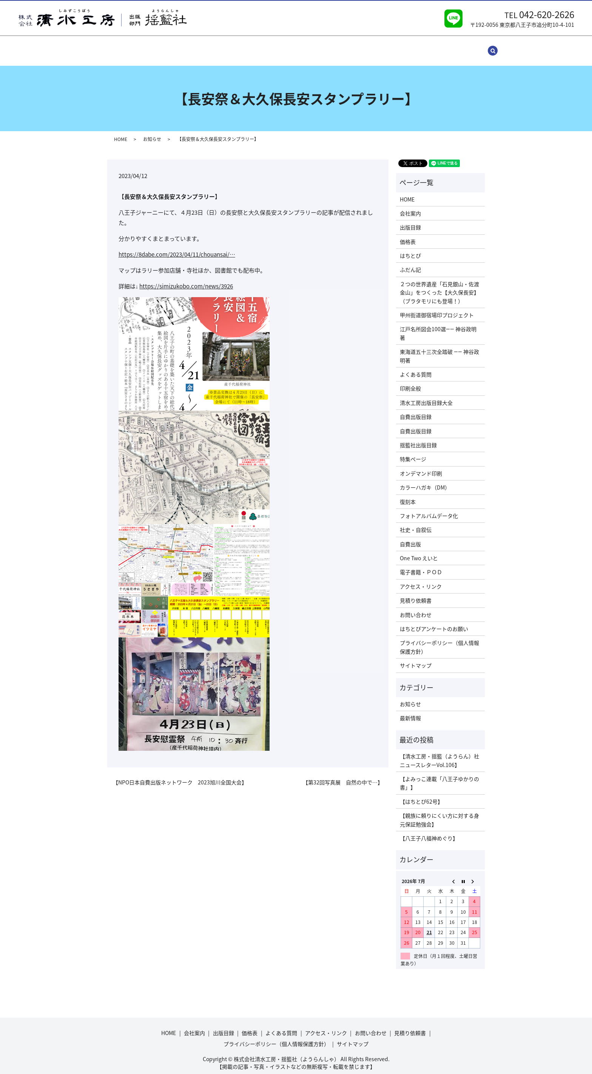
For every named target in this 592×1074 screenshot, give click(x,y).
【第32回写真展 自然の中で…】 (343, 774)
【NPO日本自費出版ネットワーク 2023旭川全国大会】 (180, 774)
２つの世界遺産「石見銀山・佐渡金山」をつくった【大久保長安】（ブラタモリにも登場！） (439, 285)
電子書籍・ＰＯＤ (421, 565)
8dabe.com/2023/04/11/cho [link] (177, 247)
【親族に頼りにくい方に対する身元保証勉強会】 (439, 812)
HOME (131, 46)
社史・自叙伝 (416, 522)
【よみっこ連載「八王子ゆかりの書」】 (439, 776)
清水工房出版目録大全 (426, 395)
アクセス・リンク (303, 46)
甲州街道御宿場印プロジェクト (437, 308)
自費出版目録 (416, 409)
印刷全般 (410, 381)
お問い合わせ (350, 46)
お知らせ (152, 132)
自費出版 (410, 537)
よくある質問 (255, 46)
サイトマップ (434, 46)
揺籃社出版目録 (418, 438)
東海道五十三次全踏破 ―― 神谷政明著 (439, 348)
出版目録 (191, 46)
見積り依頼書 (392, 46)
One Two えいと (419, 551)
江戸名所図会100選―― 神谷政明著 (438, 326)
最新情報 (410, 710)
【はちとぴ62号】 (421, 794)
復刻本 (408, 494)
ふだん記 (410, 262)
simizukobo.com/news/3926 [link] (186, 279)
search (469, 47)
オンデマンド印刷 (421, 466)
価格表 (221, 46)
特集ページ (413, 452)
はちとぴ (410, 248)
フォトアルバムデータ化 (429, 508)
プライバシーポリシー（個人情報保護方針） (439, 640)
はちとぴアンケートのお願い (434, 621)
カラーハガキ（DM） (425, 480)
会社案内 (160, 46)
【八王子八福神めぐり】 (429, 831)
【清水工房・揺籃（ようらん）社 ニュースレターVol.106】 (440, 753)
